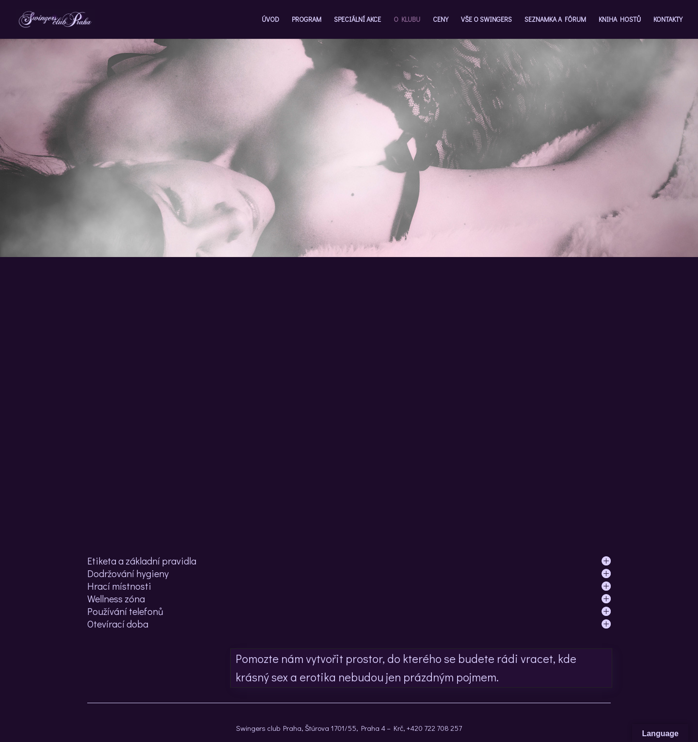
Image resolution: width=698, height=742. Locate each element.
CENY (440, 20)
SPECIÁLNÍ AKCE (357, 20)
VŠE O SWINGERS (486, 20)
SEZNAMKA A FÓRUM (555, 20)
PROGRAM (306, 20)
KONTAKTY (667, 20)
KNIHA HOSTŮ (620, 20)
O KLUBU (407, 20)
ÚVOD (270, 20)
